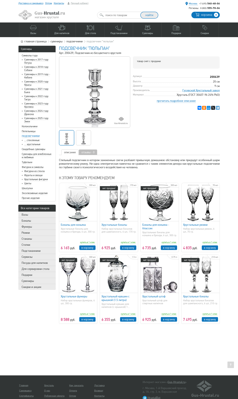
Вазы (25, 214)
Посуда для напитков (35, 263)
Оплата (73, 390)
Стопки (26, 245)
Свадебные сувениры (33, 149)
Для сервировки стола (35, 269)
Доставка (99, 385)
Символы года (30, 55)
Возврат (98, 390)
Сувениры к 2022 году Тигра (36, 98)
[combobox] (121, 15)
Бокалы (26, 220)
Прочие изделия (31, 198)
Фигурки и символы (32, 167)
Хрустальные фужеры (74, 296)
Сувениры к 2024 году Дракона (36, 112)
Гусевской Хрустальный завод (201, 90)
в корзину (87, 247)
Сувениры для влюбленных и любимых (36, 155)
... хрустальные (32, 144)
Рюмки (26, 233)
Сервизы (27, 257)
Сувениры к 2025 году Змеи (36, 120)
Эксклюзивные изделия (35, 193)
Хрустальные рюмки (195, 225)
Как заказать (76, 385)
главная (35, 41)
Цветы (27, 183)
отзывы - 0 (88, 152)
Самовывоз (25, 390)
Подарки (27, 275)
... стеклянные (32, 140)
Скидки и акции (31, 287)
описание (70, 152)
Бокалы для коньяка (73, 225)
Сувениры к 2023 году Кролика (36, 105)
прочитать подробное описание (176, 101)
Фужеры (27, 226)
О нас (47, 390)
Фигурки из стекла (34, 171)
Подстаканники (31, 251)
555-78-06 (210, 8)
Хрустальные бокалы (114, 225)
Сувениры (26, 49)
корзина (209, 15)
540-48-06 (209, 3)
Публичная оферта (54, 396)
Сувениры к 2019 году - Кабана (37, 76)
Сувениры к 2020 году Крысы (36, 83)
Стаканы (27, 239)
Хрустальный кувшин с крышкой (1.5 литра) (115, 298)
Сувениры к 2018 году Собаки (36, 68)
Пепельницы (28, 131)
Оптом (48, 3)
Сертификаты (26, 396)
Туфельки (27, 162)
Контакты (59, 3)
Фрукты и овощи (33, 175)
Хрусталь (49, 385)
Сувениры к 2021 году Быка (36, 90)
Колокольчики (29, 126)
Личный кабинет (80, 3)
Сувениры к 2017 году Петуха (36, 61)
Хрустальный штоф (154, 296)
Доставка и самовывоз (30, 3)
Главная (23, 385)
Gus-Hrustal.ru (176, 382)
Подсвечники (31, 136)
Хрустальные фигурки (36, 179)
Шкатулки (27, 188)
